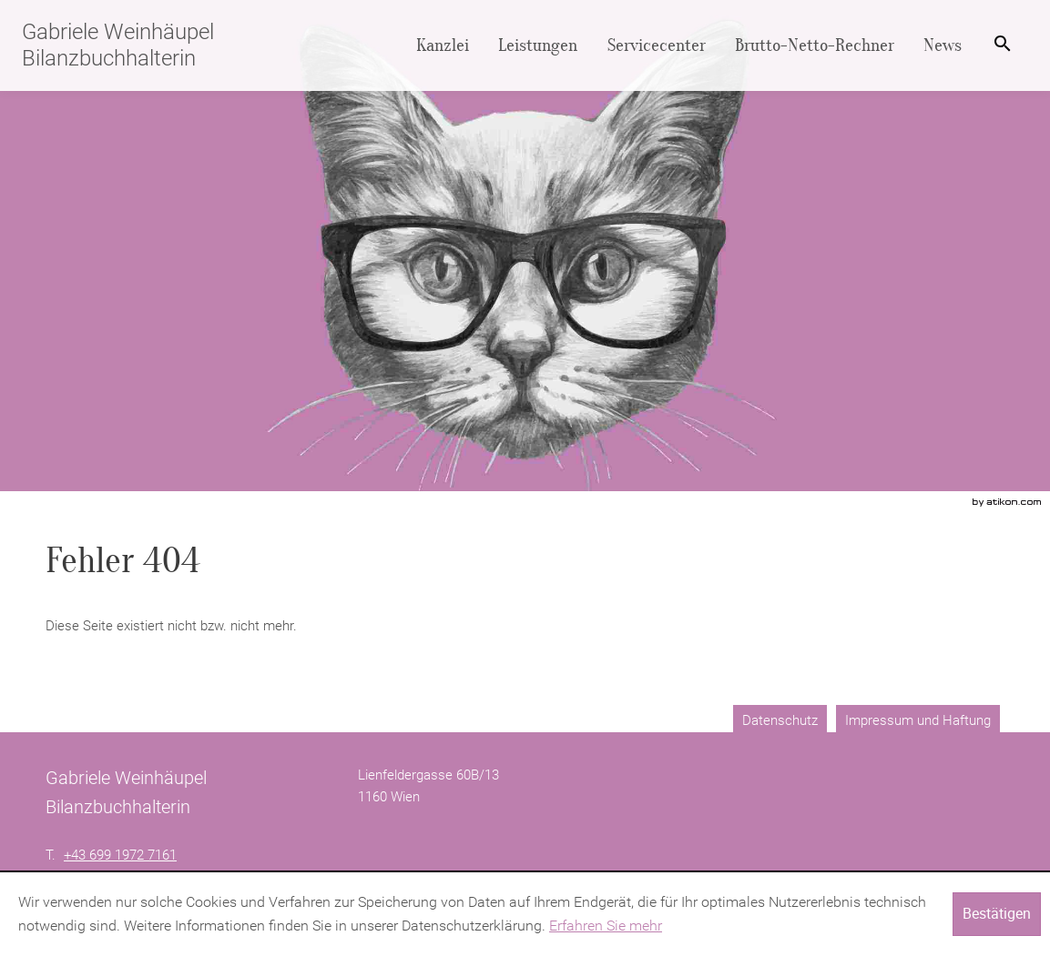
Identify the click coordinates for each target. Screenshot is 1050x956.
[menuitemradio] (538, 45)
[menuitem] (443, 45)
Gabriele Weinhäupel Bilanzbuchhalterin (118, 45)
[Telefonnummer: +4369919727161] (120, 855)
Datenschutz (780, 720)
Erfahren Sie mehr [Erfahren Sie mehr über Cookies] (605, 925)
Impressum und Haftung (918, 720)
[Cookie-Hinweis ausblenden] (997, 914)
